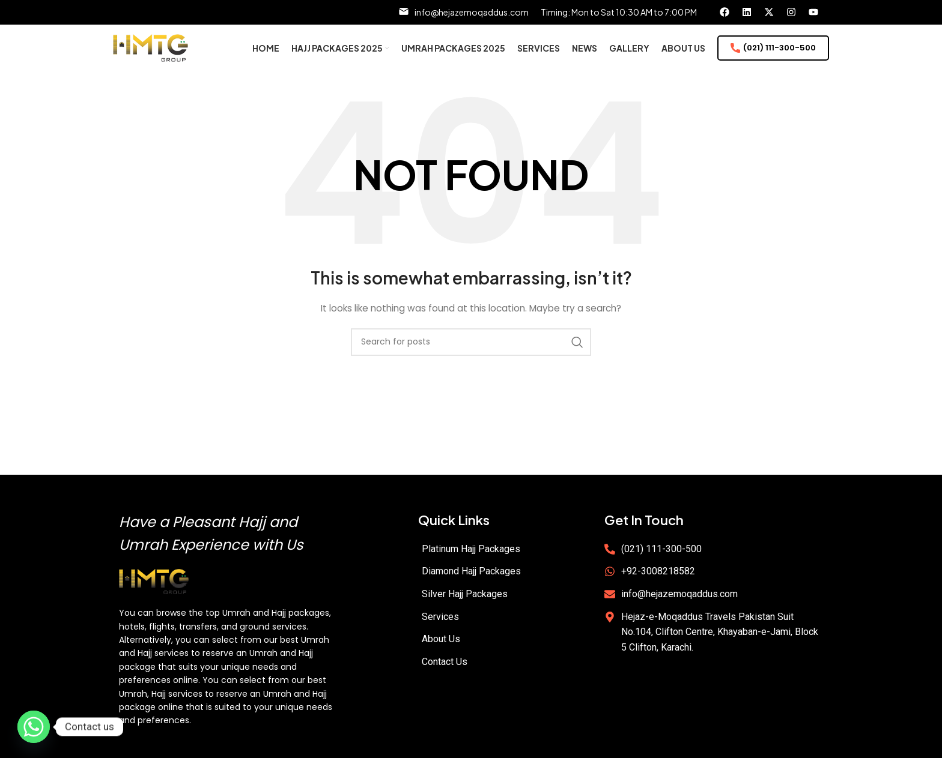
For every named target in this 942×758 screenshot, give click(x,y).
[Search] (471, 357)
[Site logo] (150, 56)
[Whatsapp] (33, 727)
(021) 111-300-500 (773, 56)
